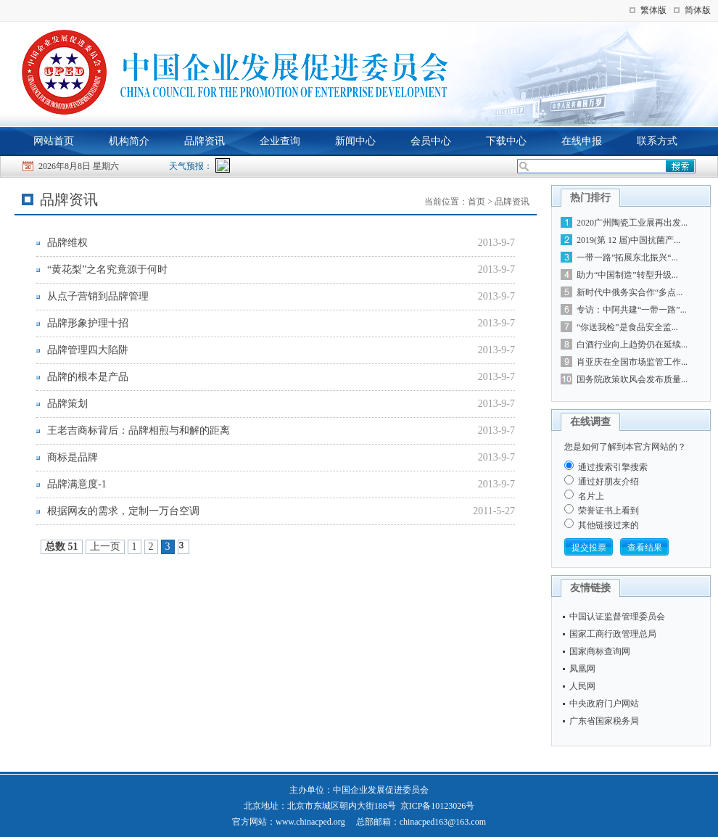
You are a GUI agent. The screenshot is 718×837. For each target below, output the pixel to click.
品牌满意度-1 (77, 484)
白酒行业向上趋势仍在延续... (632, 344)
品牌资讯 (204, 141)
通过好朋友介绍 (608, 482)
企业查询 (280, 141)
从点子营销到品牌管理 (98, 296)
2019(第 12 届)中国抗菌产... (628, 240)
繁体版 (653, 10)
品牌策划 (67, 403)
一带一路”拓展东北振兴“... (627, 257)
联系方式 (657, 141)
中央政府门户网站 (604, 703)
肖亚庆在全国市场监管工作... (632, 362)
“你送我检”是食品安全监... (627, 327)
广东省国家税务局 (604, 721)
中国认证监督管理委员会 (617, 616)
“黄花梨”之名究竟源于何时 (107, 269)
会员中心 (430, 141)
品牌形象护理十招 (87, 323)
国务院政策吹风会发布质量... (632, 379)
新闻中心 (355, 141)
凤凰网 (582, 669)
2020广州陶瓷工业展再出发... (632, 223)
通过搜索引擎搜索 (613, 467)
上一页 (105, 546)
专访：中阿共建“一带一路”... (632, 310)
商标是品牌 (72, 457)
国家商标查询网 (599, 651)
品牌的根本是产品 (87, 376)
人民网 (582, 686)
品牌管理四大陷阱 (87, 350)
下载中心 (506, 141)
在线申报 (581, 141)
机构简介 (129, 141)
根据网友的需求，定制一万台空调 (123, 511)
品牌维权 (67, 242)
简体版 (698, 10)
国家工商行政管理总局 (612, 634)
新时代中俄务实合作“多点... (629, 292)
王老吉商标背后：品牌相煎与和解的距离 (138, 430)
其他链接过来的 (608, 525)
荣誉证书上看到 (608, 511)
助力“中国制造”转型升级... (627, 275)
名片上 (591, 496)
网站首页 (53, 141)
